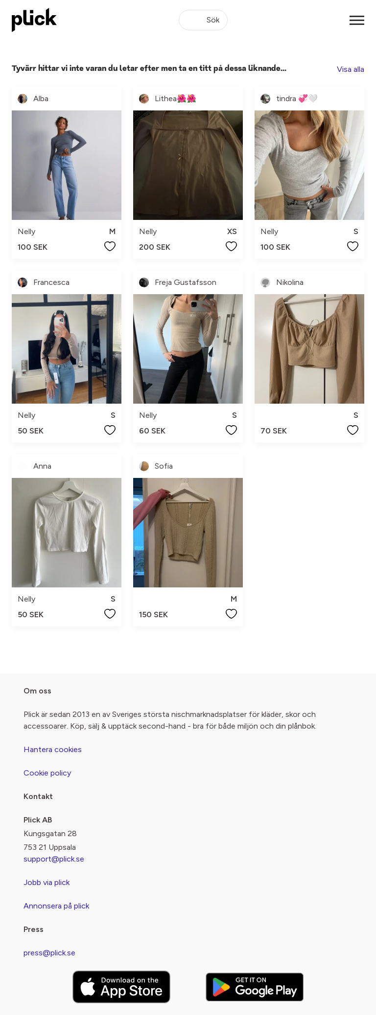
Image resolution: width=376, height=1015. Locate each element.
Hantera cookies (53, 749)
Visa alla (350, 69)
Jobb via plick (47, 882)
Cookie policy (47, 772)
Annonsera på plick (56, 905)
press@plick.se (49, 952)
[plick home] (34, 20)
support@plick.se (54, 859)
